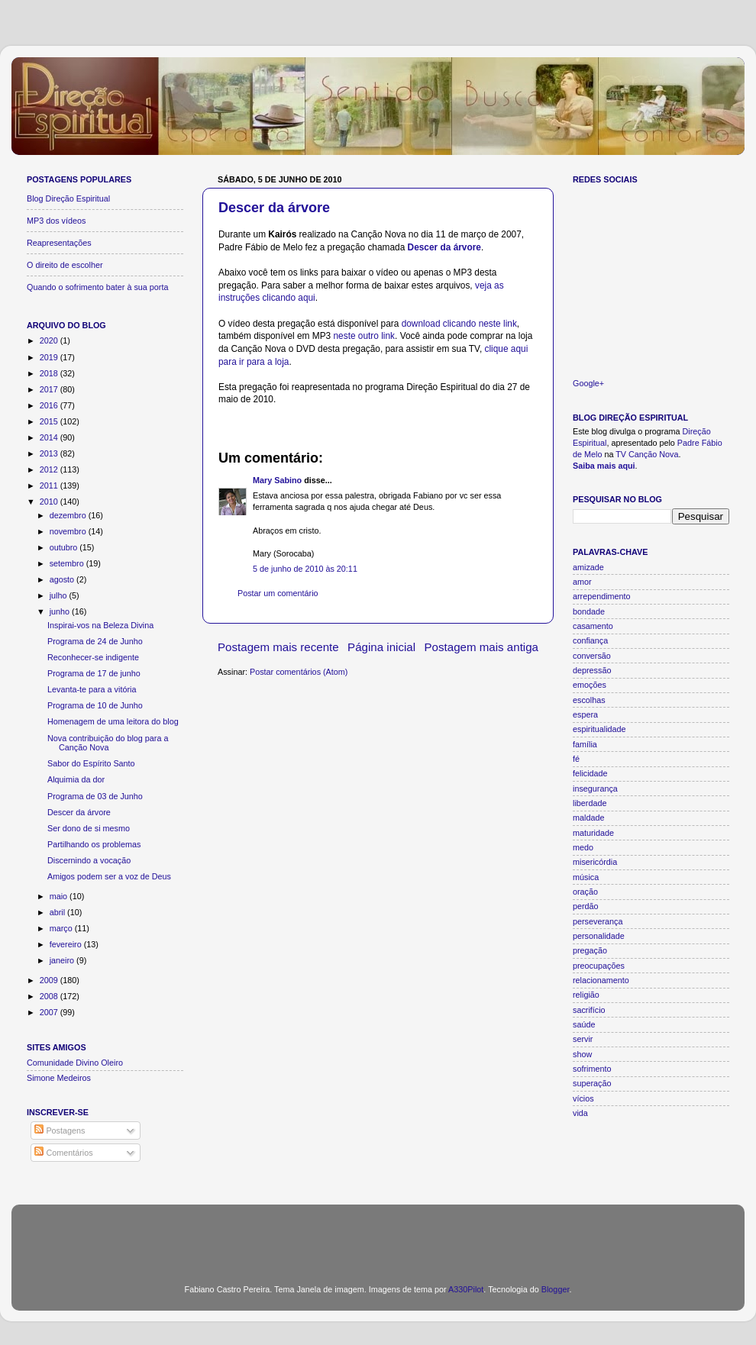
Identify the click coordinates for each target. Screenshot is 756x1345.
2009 (50, 980)
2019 (50, 357)
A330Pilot (465, 1289)
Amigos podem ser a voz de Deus (109, 876)
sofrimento (592, 1068)
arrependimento (602, 596)
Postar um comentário (277, 593)
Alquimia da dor (76, 779)
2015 (50, 421)
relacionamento (601, 980)
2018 (50, 373)
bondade (589, 611)
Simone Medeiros (59, 1077)
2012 (50, 469)
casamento (593, 626)
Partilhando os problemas (94, 844)
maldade (588, 817)
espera (585, 714)
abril (58, 912)
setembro (68, 563)
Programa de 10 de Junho (95, 705)
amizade (588, 567)
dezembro (69, 515)
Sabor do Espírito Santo (91, 763)
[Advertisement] (378, 1235)
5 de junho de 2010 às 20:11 (305, 568)
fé (576, 758)
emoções (589, 684)
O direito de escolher (65, 264)
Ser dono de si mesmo (88, 828)
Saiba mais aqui (604, 465)
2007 (50, 1012)
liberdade (589, 803)
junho (61, 611)
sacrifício (589, 1009)
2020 (50, 340)
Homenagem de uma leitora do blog (113, 721)
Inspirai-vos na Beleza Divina (100, 625)
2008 (50, 996)
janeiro (63, 960)
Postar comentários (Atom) (298, 671)
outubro (65, 547)
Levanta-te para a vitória (91, 689)
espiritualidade (599, 729)
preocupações (599, 965)
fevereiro (67, 944)
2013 (50, 453)
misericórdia (595, 861)
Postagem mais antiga (482, 646)
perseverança (597, 921)
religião (586, 994)
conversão (592, 655)
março (62, 928)
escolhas (589, 700)
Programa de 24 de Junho (95, 641)
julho (59, 595)
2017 (50, 389)
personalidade (599, 935)
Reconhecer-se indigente (93, 657)
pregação (590, 950)
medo (583, 847)
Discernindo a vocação (89, 860)
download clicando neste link (459, 323)
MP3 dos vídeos (56, 220)
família (585, 744)
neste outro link (364, 336)
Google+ (588, 383)
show (582, 1054)
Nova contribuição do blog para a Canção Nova (107, 743)
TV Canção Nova (646, 454)
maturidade (593, 832)
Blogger (555, 1289)
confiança (590, 640)
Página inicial (381, 646)
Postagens (59, 1130)
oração (585, 891)
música (586, 877)
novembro (69, 531)
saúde (584, 1024)
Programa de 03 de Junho (95, 796)
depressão (592, 670)
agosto (63, 579)
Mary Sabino (277, 480)
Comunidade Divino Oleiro (75, 1062)
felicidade (590, 773)
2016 (50, 405)
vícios (583, 1098)
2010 (50, 501)
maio (59, 896)
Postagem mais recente (278, 646)
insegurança (595, 788)
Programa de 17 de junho (94, 673)
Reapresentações (59, 242)
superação (592, 1083)
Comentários (63, 1152)
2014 (50, 437)
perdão (586, 906)
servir (583, 1038)
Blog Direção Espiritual (68, 198)
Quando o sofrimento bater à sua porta (97, 287)
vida (580, 1113)
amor (582, 581)
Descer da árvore (274, 207)
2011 (50, 485)
